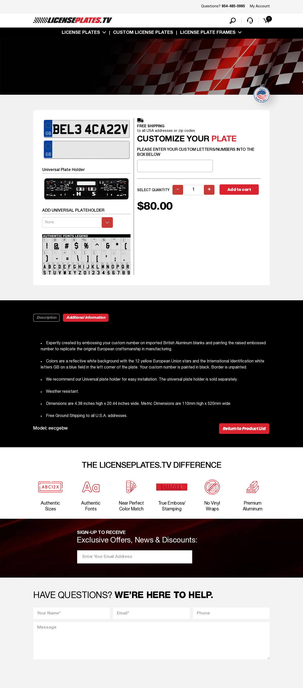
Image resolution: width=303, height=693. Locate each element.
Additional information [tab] (86, 318)
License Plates (81, 33)
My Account (260, 6)
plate (223, 140)
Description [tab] (47, 318)
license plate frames (207, 33)
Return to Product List (243, 430)
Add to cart (240, 191)
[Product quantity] (193, 191)
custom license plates (143, 33)
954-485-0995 (233, 6)
